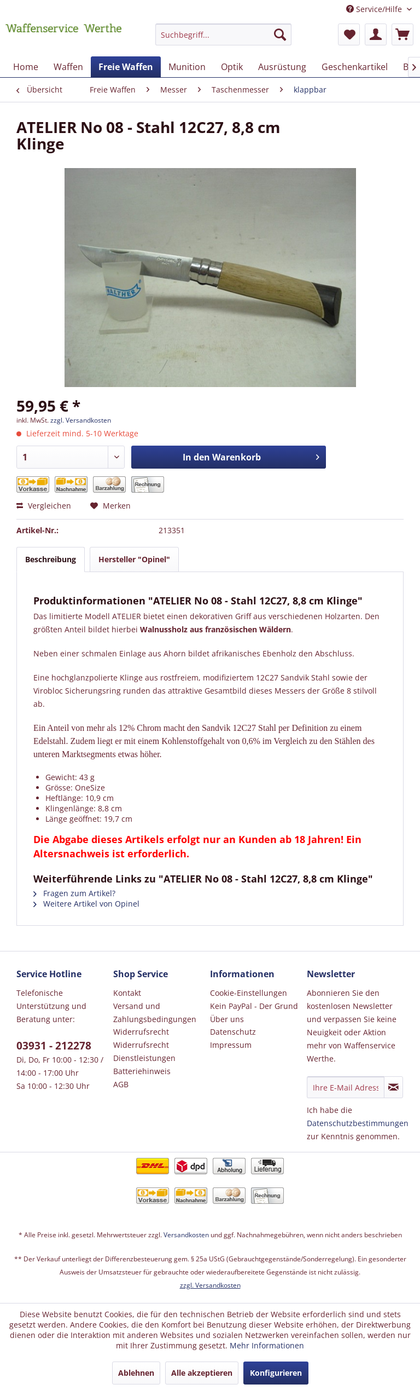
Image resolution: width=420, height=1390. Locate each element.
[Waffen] (68, 66)
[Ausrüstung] (282, 66)
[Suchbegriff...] (223, 34)
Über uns (227, 1019)
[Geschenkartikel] (354, 66)
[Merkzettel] (349, 34)
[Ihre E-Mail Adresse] (345, 1087)
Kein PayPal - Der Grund (254, 1006)
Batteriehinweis (142, 1071)
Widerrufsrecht (141, 1031)
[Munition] (187, 66)
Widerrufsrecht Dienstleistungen (144, 1051)
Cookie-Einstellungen (248, 993)
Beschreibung (50, 559)
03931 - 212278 (53, 1046)
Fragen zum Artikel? (74, 893)
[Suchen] (280, 34)
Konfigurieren (276, 1373)
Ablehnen (136, 1373)
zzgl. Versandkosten (80, 420)
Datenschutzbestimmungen (358, 1123)
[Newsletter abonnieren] (393, 1087)
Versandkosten (186, 1234)
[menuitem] (223, 40)
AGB (121, 1084)
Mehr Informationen (267, 1345)
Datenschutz (233, 1031)
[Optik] (231, 66)
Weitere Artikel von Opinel (86, 903)
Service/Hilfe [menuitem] (375, 9)
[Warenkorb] (402, 34)
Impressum (231, 1045)
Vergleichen (43, 505)
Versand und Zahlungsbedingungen (154, 1012)
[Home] (25, 66)
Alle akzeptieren (201, 1373)
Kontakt (127, 993)
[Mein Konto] (376, 34)
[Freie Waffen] (126, 66)
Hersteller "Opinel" (134, 559)
